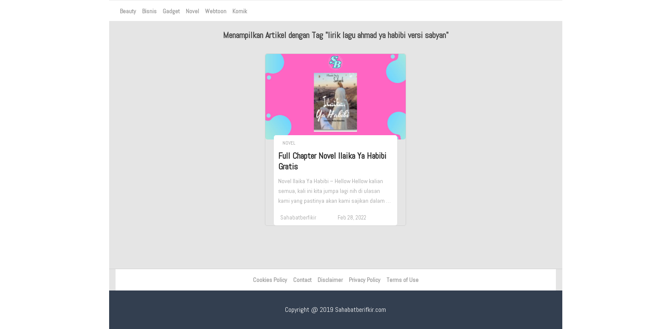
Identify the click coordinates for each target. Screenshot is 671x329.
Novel (192, 11)
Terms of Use (402, 280)
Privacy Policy (364, 280)
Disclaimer (330, 280)
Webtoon (215, 11)
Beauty (128, 11)
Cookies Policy (270, 280)
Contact (302, 280)
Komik (239, 11)
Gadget (171, 11)
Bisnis (149, 11)
